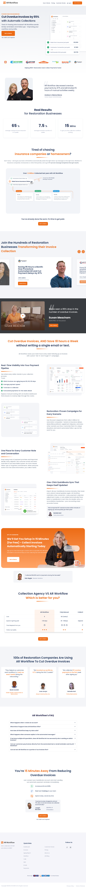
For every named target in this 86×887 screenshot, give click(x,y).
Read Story (22, 284)
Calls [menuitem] (25, 859)
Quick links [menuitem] (28, 843)
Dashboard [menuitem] (27, 847)
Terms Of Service (80, 886)
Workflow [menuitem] (26, 856)
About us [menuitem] (47, 853)
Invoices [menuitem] (26, 850)
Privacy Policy (70, 886)
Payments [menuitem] (26, 868)
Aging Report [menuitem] (27, 853)
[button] (79, 252)
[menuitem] (69, 3)
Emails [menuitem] (25, 865)
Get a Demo (8, 33)
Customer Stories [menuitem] (61, 3)
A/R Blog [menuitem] (47, 856)
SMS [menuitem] (25, 862)
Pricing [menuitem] (53, 3)
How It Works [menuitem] (46, 3)
